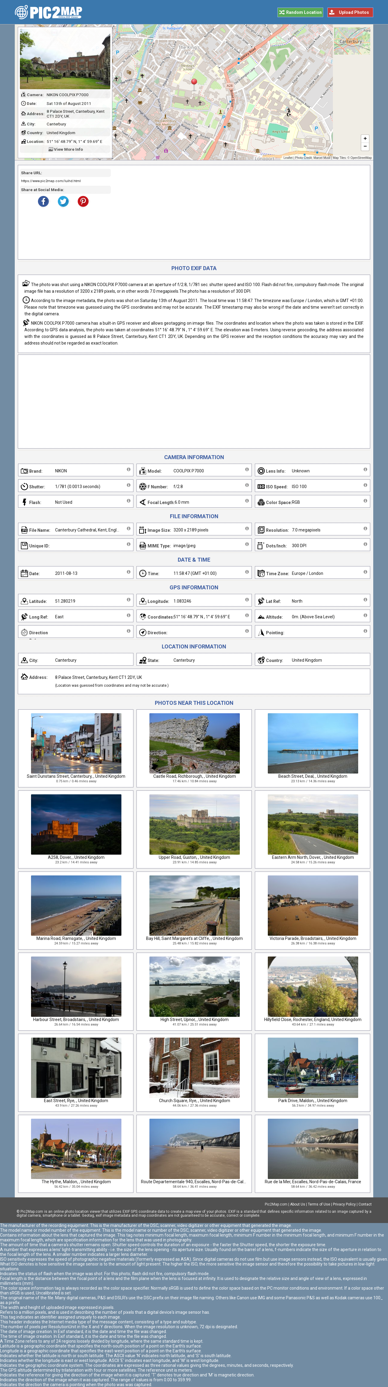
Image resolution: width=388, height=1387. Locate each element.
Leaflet (288, 157)
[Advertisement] (238, 212)
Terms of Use (319, 1204)
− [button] (365, 147)
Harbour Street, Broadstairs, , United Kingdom (76, 1019)
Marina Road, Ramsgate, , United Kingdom (76, 938)
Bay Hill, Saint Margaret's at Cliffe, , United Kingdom (194, 938)
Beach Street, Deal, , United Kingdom (312, 776)
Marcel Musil (322, 157)
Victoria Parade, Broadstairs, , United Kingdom (313, 938)
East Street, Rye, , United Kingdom (76, 1100)
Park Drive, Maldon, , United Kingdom (312, 1100)
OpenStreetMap (361, 157)
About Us (297, 1204)
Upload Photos (354, 12)
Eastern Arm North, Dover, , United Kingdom (313, 857)
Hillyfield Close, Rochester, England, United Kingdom (312, 1019)
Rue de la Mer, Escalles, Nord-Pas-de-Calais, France (313, 1181)
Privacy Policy (344, 1204)
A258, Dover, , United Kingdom (76, 857)
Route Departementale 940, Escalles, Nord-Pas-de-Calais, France (202, 1181)
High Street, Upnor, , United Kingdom (195, 1019)
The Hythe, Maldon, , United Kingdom (76, 1181)
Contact (365, 1204)
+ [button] (365, 139)
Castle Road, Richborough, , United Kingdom (194, 776)
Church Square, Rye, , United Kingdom (194, 1100)
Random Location (304, 12)
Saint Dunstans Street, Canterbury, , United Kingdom (76, 776)
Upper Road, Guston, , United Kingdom (194, 857)
